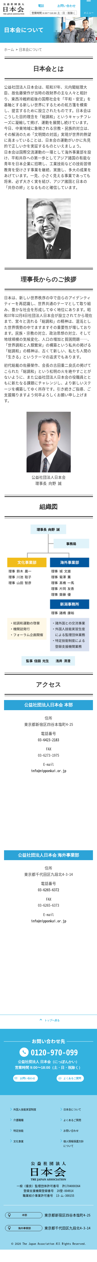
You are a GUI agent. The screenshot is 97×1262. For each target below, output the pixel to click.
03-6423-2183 (48, 740)
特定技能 (16, 1138)
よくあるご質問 (73, 1084)
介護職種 (16, 1127)
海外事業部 (25, 1240)
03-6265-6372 (48, 890)
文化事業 (16, 1148)
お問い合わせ (28, 1084)
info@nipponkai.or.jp (48, 770)
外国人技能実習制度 (25, 1117)
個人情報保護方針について (74, 1151)
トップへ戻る (52, 1023)
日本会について (72, 1117)
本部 (24, 1224)
